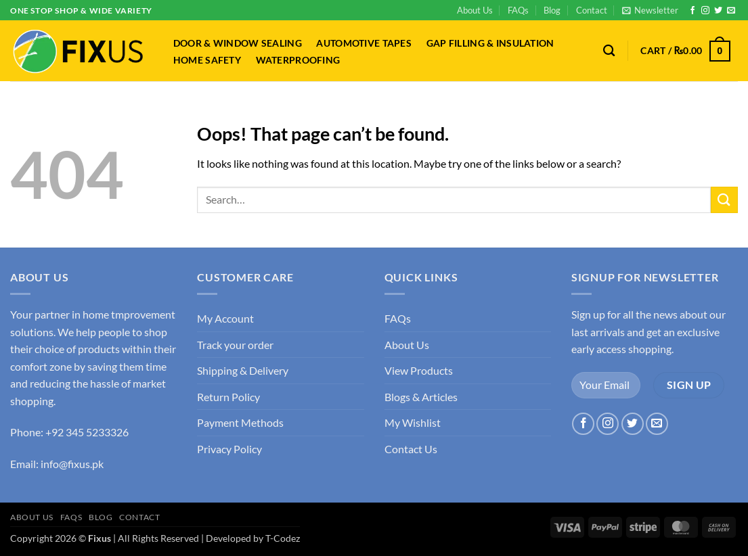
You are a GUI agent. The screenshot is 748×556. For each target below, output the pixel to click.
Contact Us (410, 448)
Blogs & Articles (421, 396)
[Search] (609, 51)
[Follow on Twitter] (718, 11)
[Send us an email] (731, 11)
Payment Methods (240, 422)
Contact (591, 10)
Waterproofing (298, 60)
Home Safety (207, 60)
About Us (475, 10)
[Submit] (724, 200)
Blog (552, 10)
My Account (225, 318)
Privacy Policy (229, 448)
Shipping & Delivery (242, 370)
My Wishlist (412, 422)
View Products (418, 370)
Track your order (235, 344)
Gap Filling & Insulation (490, 43)
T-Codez (282, 538)
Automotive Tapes (364, 43)
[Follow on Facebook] (692, 11)
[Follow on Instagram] (705, 11)
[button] (650, 10)
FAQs (518, 10)
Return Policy (228, 396)
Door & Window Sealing (237, 43)
